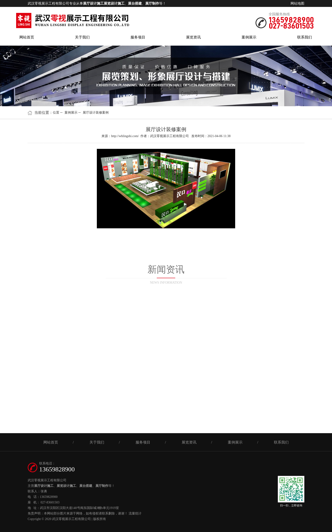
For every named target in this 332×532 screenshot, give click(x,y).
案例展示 (249, 37)
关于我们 (82, 37)
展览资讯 (193, 37)
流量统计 (135, 513)
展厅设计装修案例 (96, 112)
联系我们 (304, 37)
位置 (56, 112)
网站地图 (297, 3)
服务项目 (137, 37)
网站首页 (26, 37)
